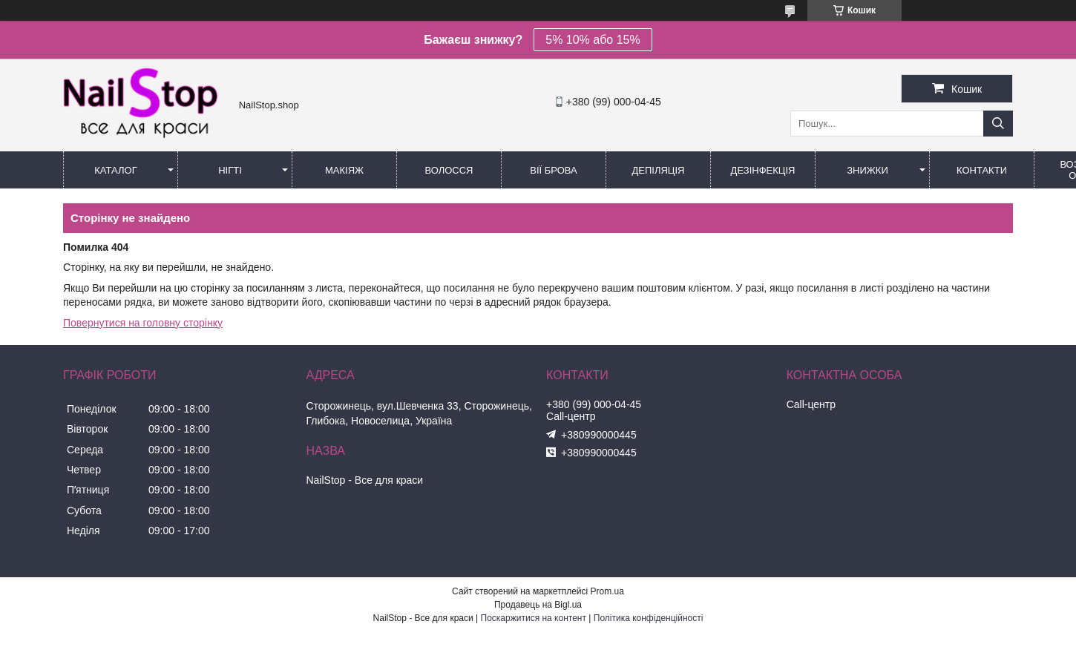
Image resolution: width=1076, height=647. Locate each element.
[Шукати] (998, 124)
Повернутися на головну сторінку (143, 323)
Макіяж (344, 170)
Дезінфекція (763, 170)
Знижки (867, 170)
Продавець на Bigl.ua (538, 605)
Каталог (115, 170)
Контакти (982, 170)
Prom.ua (607, 591)
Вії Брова (553, 170)
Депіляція (658, 170)
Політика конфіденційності (648, 618)
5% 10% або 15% (592, 39)
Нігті (230, 170)
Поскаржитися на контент (533, 618)
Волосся (448, 170)
